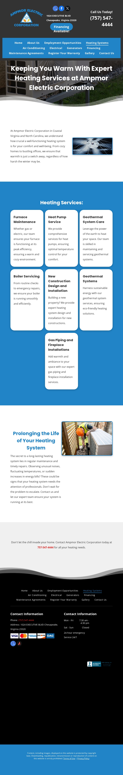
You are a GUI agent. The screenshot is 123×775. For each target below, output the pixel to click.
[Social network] (19, 644)
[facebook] (61, 9)
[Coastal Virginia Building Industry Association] (49, 666)
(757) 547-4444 (26, 620)
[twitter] (67, 9)
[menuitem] (18, 42)
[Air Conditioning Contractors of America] (49, 695)
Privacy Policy (83, 758)
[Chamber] (49, 724)
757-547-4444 (45, 547)
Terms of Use (69, 758)
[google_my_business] (55, 9)
